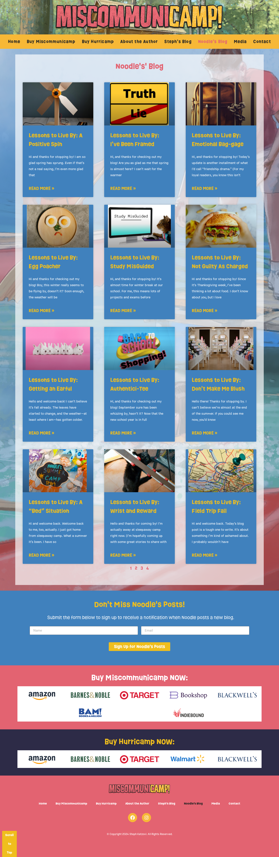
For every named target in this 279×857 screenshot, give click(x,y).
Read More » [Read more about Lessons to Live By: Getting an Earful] (41, 433)
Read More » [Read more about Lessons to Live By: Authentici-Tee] (123, 433)
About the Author (139, 41)
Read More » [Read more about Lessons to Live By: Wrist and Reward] (123, 555)
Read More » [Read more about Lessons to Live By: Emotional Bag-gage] (204, 188)
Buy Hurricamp (98, 41)
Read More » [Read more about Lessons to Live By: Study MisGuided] (123, 310)
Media (240, 41)
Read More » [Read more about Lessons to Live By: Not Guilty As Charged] (204, 310)
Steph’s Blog (177, 41)
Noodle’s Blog (213, 41)
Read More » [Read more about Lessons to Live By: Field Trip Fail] (204, 555)
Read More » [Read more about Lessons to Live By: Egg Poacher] (41, 310)
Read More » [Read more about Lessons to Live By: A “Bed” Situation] (41, 555)
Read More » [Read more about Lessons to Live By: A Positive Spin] (41, 188)
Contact (262, 41)
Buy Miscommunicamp (51, 41)
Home (14, 41)
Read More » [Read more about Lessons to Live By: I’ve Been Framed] (123, 188)
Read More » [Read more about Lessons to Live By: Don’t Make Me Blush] (204, 433)
